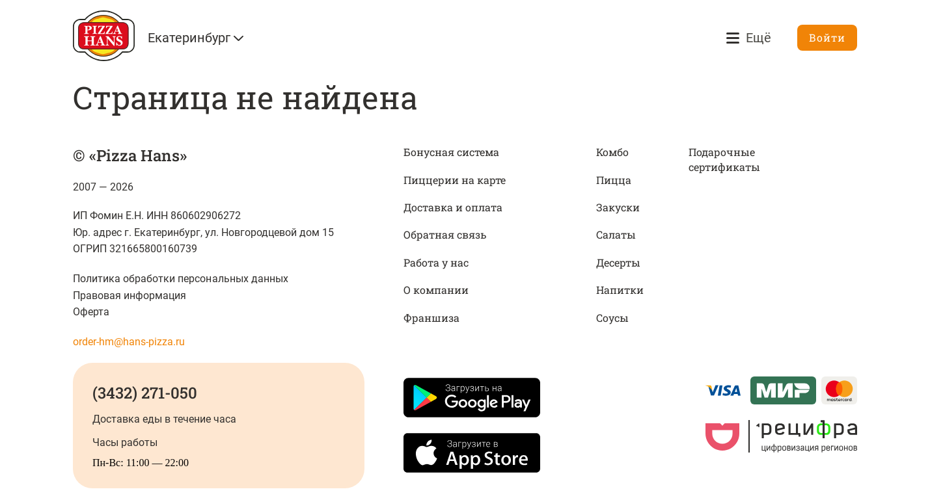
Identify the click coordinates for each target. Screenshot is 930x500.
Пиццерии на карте (454, 180)
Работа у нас (436, 262)
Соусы (612, 317)
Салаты (616, 234)
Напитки (620, 289)
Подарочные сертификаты (724, 159)
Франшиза (431, 317)
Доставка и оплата (452, 207)
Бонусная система (451, 152)
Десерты (618, 262)
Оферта (91, 312)
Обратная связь (444, 234)
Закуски (618, 207)
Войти (827, 37)
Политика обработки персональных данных (180, 278)
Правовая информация (129, 295)
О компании (436, 289)
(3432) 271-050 (144, 392)
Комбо (612, 152)
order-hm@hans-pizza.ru (129, 342)
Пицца (613, 180)
